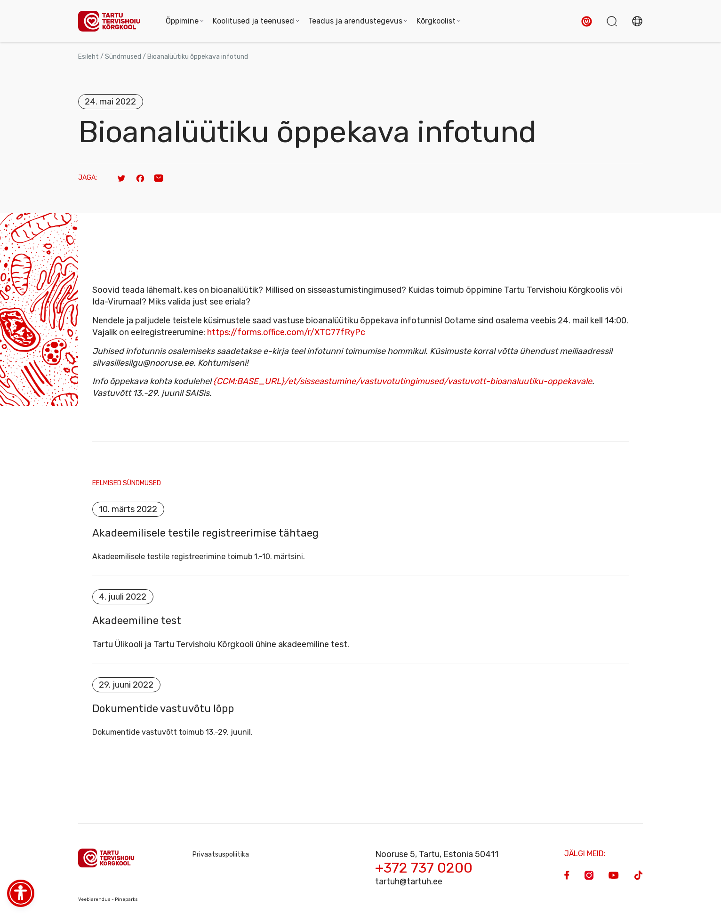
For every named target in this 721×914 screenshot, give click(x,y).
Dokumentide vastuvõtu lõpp (163, 710)
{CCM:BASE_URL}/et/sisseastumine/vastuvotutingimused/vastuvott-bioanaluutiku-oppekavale (402, 381)
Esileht (88, 57)
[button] (586, 21)
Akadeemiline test (136, 622)
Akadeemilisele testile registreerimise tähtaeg (205, 534)
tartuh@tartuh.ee (408, 883)
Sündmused (123, 57)
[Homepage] (112, 21)
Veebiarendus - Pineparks (108, 901)
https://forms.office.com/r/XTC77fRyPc (286, 332)
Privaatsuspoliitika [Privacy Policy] (220, 856)
